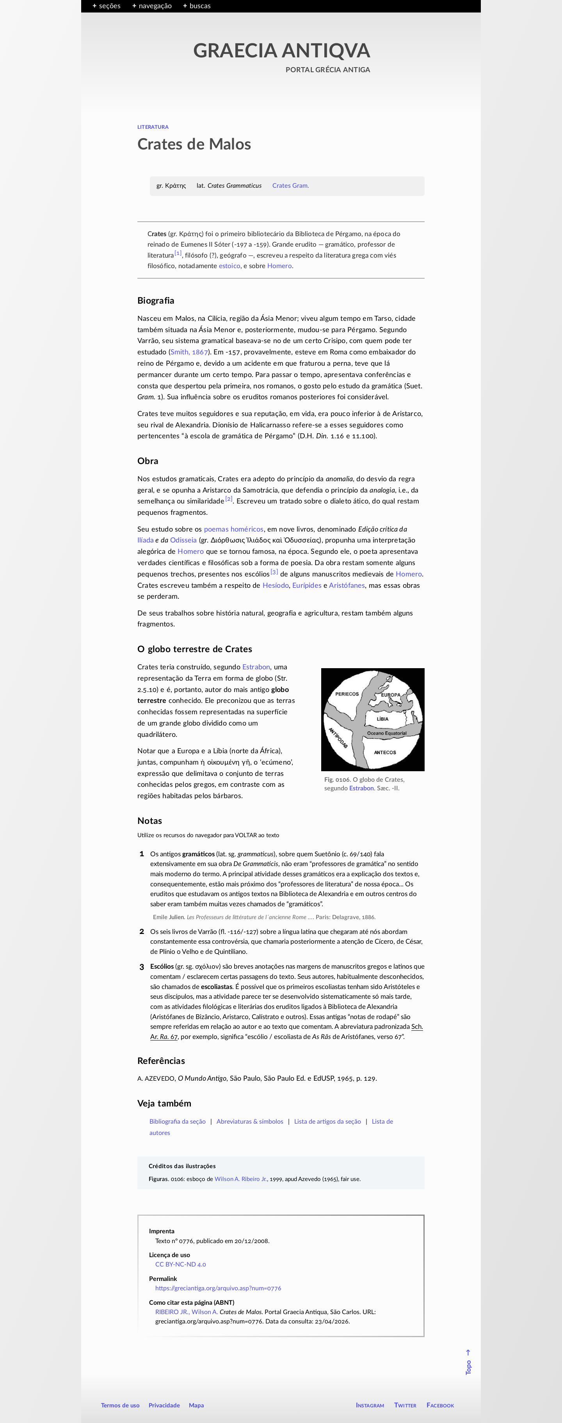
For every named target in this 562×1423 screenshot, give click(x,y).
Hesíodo (276, 585)
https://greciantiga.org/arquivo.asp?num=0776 (218, 1288)
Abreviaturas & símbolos (250, 1122)
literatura (153, 126)
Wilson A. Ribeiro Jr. (241, 1179)
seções (110, 6)
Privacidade (164, 1406)
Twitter (405, 1405)
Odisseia (183, 540)
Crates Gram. (290, 186)
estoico (229, 266)
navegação (155, 6)
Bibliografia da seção (177, 1122)
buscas (200, 6)
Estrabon (361, 788)
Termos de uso (120, 1406)
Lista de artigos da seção (327, 1122)
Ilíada (145, 540)
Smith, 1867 (189, 352)
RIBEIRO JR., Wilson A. (186, 1312)
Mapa (196, 1406)
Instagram (370, 1405)
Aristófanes (347, 585)
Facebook (440, 1405)
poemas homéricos (234, 529)
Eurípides (307, 585)
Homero (279, 266)
